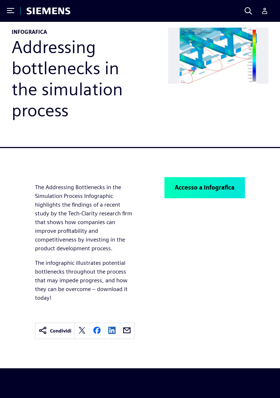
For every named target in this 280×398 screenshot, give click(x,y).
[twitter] (82, 331)
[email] (127, 331)
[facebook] (97, 331)
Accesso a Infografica (204, 187)
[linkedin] (112, 331)
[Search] (248, 10)
